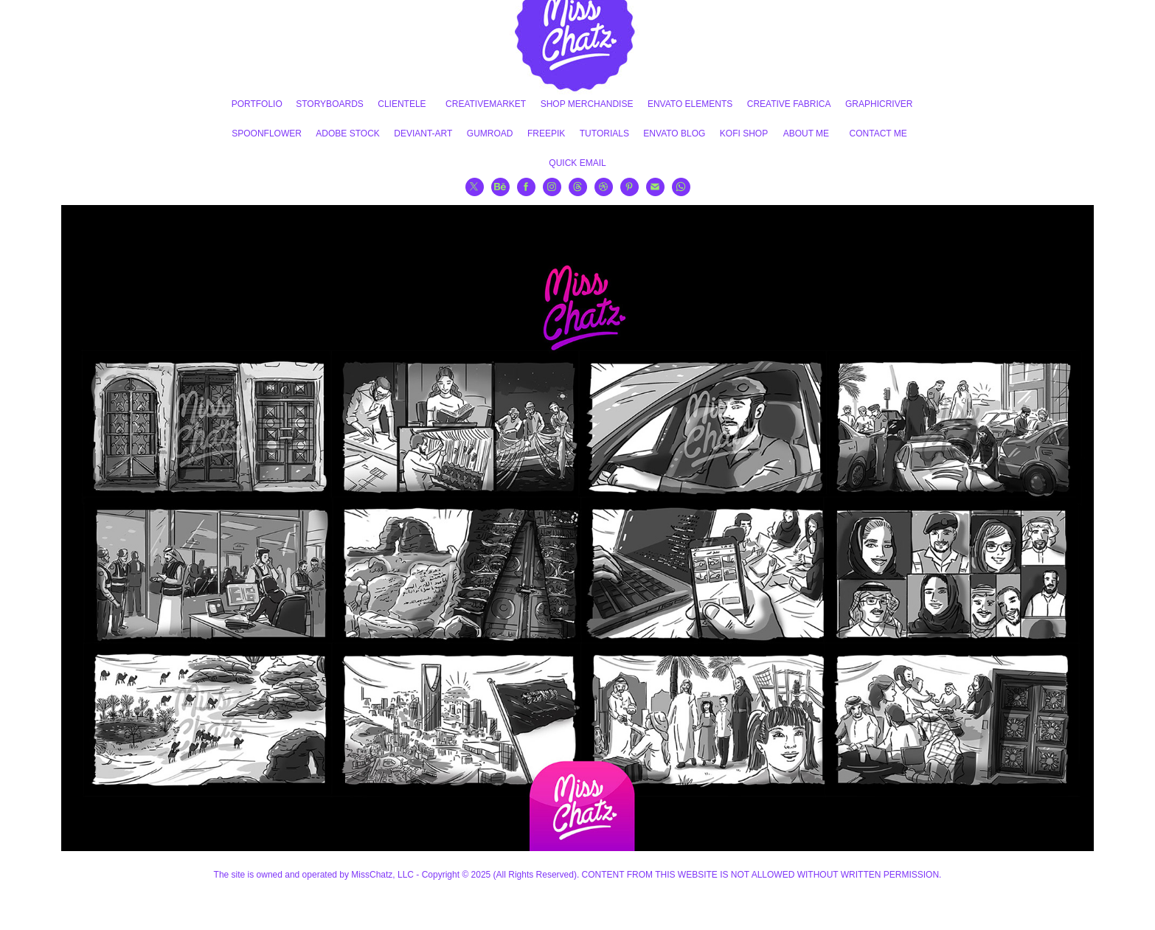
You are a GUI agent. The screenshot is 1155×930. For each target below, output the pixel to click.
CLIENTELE (402, 104)
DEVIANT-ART (423, 133)
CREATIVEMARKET (485, 104)
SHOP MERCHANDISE (587, 104)
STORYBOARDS (330, 104)
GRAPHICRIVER (878, 104)
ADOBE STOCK (347, 133)
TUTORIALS (604, 133)
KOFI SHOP (744, 133)
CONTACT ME (878, 133)
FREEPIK (546, 133)
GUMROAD (490, 133)
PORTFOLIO (257, 104)
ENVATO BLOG (674, 133)
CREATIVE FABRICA (789, 104)
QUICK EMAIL (577, 163)
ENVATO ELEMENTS (690, 104)
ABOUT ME (806, 133)
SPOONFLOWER (267, 133)
